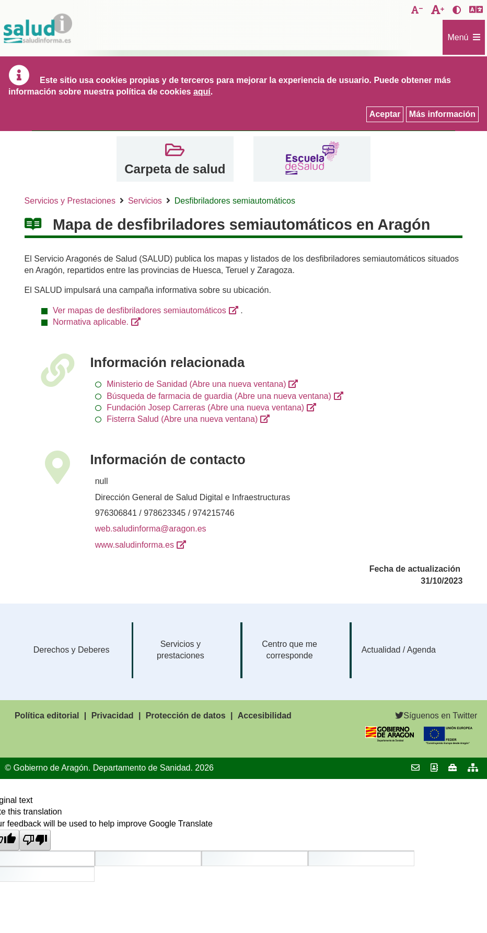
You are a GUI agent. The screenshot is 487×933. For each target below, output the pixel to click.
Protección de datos (186, 715)
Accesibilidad (265, 715)
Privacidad (112, 715)
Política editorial (47, 715)
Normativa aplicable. (91, 321)
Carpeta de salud (174, 169)
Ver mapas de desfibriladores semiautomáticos (139, 310)
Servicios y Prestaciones (70, 200)
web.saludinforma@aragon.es (150, 528)
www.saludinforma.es (134, 544)
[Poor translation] (35, 840)
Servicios (145, 200)
